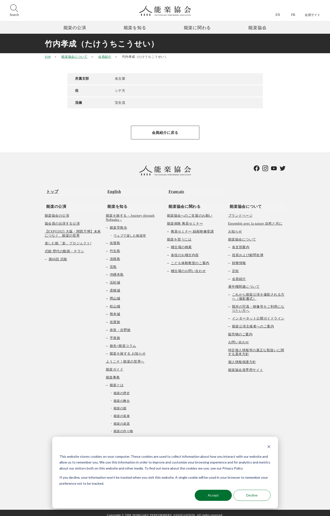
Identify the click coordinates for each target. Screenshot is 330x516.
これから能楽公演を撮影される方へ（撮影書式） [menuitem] (258, 292)
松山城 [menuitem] (115, 302)
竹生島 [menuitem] (115, 246)
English (112, 190)
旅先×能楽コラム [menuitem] (123, 341)
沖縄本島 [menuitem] (117, 270)
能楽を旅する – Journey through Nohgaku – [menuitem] (130, 213)
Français (175, 190)
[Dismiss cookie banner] (269, 447)
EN (278, 15)
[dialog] (165, 472)
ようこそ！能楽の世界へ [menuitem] (125, 357)
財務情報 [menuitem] (239, 259)
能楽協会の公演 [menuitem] (57, 211)
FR (293, 15)
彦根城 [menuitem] (115, 286)
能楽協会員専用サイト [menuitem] (245, 365)
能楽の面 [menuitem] (120, 404)
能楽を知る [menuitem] (116, 202)
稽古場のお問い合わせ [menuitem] (188, 266)
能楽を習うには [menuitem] (179, 235)
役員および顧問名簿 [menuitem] (248, 251)
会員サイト (312, 15)
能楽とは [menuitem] (117, 381)
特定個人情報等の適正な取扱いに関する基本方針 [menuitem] (256, 348)
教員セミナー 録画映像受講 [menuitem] (192, 227)
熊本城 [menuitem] (115, 310)
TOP (48, 57)
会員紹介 (104, 57)
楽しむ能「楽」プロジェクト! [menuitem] (68, 239)
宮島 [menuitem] (113, 262)
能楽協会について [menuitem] (244, 202)
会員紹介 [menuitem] (239, 274)
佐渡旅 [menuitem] (115, 318)
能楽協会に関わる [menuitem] (183, 202)
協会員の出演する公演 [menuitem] (62, 219)
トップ (51, 190)
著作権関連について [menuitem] (244, 282)
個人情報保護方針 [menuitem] (242, 357)
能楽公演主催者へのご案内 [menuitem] (253, 322)
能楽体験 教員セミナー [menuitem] (185, 219)
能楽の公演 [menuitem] (55, 202)
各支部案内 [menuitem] (241, 243)
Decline (252, 495)
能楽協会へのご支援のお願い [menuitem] (190, 211)
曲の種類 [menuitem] (117, 434)
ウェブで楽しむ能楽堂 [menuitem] (130, 231)
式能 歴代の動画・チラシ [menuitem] (64, 247)
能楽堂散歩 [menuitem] (118, 223)
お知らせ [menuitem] (235, 227)
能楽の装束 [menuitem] (122, 411)
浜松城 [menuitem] (115, 278)
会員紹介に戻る (165, 133)
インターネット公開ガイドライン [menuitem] (258, 314)
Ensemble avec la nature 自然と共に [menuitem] (255, 219)
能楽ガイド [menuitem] (114, 365)
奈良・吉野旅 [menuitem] (120, 325)
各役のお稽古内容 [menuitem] (185, 251)
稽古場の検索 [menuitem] (181, 243)
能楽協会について (74, 57)
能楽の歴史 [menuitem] (122, 389)
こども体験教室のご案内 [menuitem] (190, 259)
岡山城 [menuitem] (115, 294)
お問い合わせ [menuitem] (238, 338)
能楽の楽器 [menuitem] (122, 419)
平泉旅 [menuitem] (115, 333)
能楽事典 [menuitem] (113, 373)
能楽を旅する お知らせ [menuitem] (128, 349)
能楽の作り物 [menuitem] (123, 427)
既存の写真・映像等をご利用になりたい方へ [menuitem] (258, 304)
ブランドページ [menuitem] (240, 211)
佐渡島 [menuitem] (115, 239)
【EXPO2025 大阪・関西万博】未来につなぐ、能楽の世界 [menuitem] (73, 229)
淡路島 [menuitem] (115, 254)
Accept (213, 495)
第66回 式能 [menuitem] (58, 255)
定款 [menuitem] (235, 266)
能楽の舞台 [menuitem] (122, 396)
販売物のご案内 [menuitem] (240, 330)
